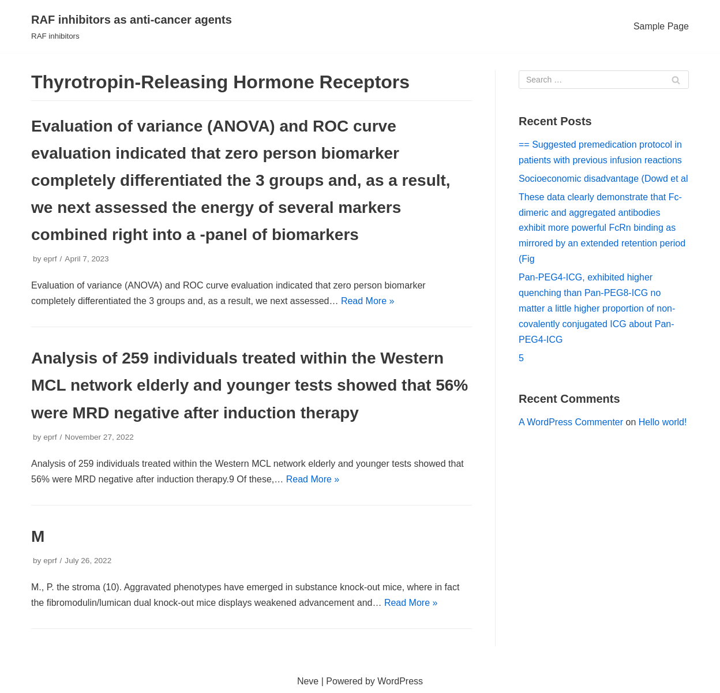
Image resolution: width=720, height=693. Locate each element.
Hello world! (663, 422)
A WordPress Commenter (571, 422)
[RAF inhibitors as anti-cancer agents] (131, 26)
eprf (50, 258)
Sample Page (661, 26)
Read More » (368, 301)
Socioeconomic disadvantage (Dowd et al (603, 178)
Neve (307, 681)
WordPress (400, 681)
